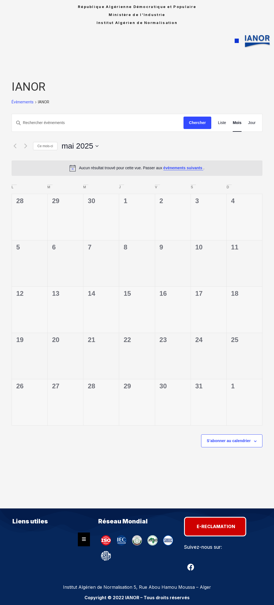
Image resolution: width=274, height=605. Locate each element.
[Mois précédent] (15, 146)
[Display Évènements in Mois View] (237, 122)
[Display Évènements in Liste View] (222, 122)
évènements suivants (183, 168)
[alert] (137, 168)
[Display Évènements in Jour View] (252, 122)
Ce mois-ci (45, 146)
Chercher (197, 122)
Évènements (23, 102)
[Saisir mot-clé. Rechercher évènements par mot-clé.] (97, 122)
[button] (237, 41)
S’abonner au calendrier (229, 441)
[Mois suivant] (25, 146)
